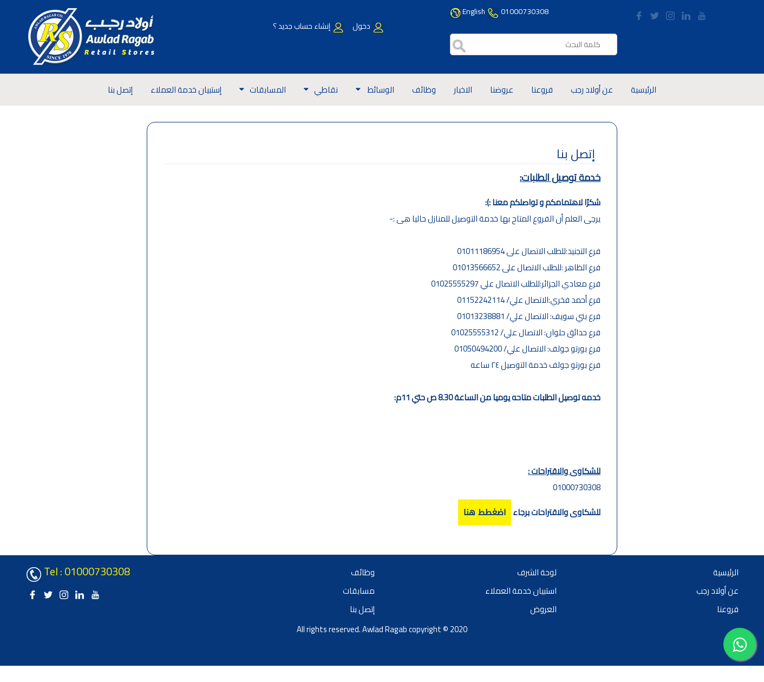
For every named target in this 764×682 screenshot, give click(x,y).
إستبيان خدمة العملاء (186, 90)
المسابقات (268, 90)
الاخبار (463, 90)
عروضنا (501, 90)
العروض (543, 609)
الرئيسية (643, 90)
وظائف (424, 90)
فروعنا (542, 90)
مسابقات (359, 591)
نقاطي (326, 90)
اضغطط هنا (484, 512)
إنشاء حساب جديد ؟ (308, 26)
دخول (367, 26)
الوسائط (380, 90)
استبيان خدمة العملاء (521, 591)
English (473, 11)
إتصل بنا (120, 90)
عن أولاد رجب (592, 90)
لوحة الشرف (537, 572)
